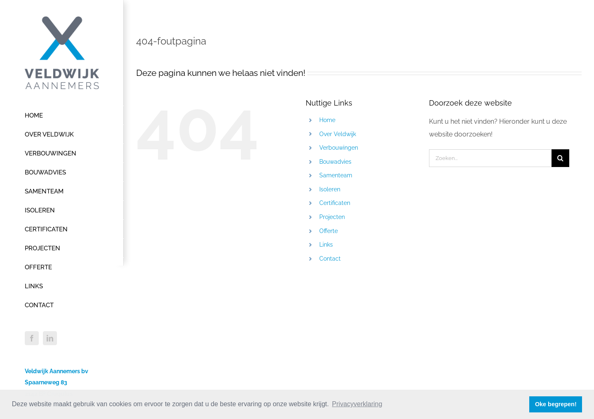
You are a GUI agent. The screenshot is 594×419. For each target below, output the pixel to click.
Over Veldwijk (337, 134)
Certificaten (334, 203)
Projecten (332, 217)
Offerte (328, 231)
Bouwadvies (335, 161)
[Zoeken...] (490, 158)
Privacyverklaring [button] (357, 403)
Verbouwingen (338, 147)
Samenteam (335, 175)
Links (326, 244)
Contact (330, 258)
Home (327, 120)
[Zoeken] (560, 158)
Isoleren (329, 189)
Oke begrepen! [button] (556, 404)
